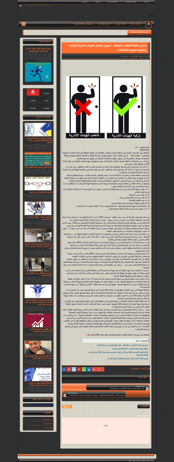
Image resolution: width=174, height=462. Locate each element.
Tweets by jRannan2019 (43, 406)
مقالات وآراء (121, 26)
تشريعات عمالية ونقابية (83, 26)
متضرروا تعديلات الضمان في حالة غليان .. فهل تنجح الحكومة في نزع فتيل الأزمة (122, 347)
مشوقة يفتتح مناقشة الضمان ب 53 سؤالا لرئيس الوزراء (130, 350)
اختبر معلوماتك (104, 26)
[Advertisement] (106, 69)
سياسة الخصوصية (132, 2)
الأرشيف (98, 2)
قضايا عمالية (136, 26)
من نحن (147, 2)
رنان (149, 16)
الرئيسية (132, 58)
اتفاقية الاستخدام (114, 2)
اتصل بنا (86, 2)
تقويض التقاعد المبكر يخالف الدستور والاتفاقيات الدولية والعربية (127, 360)
